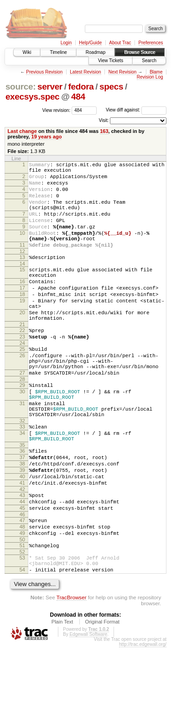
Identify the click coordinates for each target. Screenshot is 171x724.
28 (22, 421)
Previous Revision (44, 71)
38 (22, 521)
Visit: (104, 120)
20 (22, 342)
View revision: (56, 109)
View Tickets (110, 60)
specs (111, 86)
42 (22, 552)
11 (22, 262)
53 (22, 630)
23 (22, 371)
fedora (80, 86)
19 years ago (46, 136)
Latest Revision (85, 71)
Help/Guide (90, 42)
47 (22, 587)
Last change (22, 131)
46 (22, 581)
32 (22, 471)
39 (22, 529)
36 (22, 505)
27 (22, 414)
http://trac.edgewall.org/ (142, 721)
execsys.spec (32, 96)
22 (22, 363)
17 (22, 312)
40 (22, 536)
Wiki (27, 52)
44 (22, 566)
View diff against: (136, 109)
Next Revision (123, 71)
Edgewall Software (88, 710)
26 (22, 392)
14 (22, 284)
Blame (156, 71)
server (49, 86)
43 (22, 558)
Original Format (102, 698)
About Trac (120, 42)
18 (22, 320)
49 (22, 603)
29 (22, 427)
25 (22, 384)
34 (22, 485)
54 (22, 645)
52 (22, 624)
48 (22, 595)
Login (66, 42)
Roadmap (95, 52)
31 (22, 450)
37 (22, 513)
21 (22, 357)
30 (22, 435)
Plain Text (62, 698)
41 (22, 544)
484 (78, 96)
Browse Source (139, 52)
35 (22, 499)
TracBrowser (72, 674)
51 (22, 616)
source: (20, 86)
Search (149, 60)
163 (104, 131)
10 (22, 248)
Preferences (151, 42)
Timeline (58, 52)
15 (22, 290)
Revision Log (150, 76)
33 (22, 477)
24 (22, 378)
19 (22, 328)
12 (22, 270)
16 (22, 304)
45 (22, 573)
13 (22, 276)
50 (22, 610)
